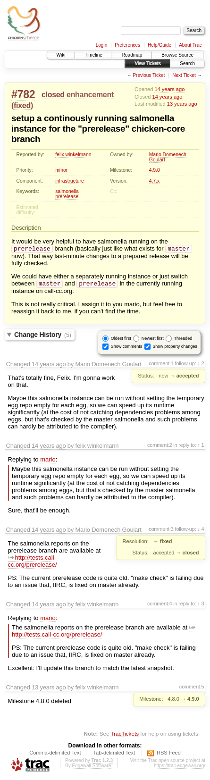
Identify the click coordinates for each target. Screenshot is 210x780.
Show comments (127, 348)
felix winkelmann (73, 154)
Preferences (127, 45)
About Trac (190, 45)
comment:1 (161, 365)
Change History (42, 336)
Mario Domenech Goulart (167, 157)
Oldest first (121, 340)
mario (48, 461)
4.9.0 (154, 170)
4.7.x (154, 181)
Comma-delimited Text (55, 754)
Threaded (183, 340)
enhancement (90, 95)
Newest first (153, 340)
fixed (22, 105)
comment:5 (191, 688)
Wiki (61, 55)
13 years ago (182, 104)
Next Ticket (183, 75)
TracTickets (124, 735)
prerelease (66, 196)
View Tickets (147, 63)
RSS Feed (169, 754)
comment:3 (161, 531)
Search (187, 63)
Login (101, 45)
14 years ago (169, 89)
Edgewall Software (91, 767)
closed (53, 95)
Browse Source (177, 55)
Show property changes (174, 348)
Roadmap (132, 55)
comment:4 (159, 605)
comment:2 (159, 447)
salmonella (67, 191)
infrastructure (69, 181)
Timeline (93, 55)
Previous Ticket (149, 75)
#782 (23, 94)
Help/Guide (159, 45)
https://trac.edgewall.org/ (179, 767)
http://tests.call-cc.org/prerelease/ (32, 563)
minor (61, 170)
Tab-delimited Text (114, 754)
